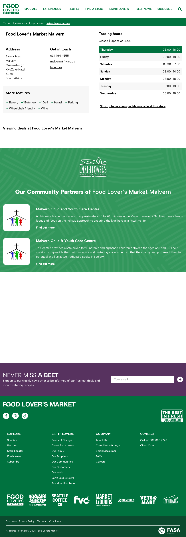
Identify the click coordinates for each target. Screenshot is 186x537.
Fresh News (143, 9)
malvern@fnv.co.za (62, 61)
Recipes (74, 9)
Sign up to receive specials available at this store (132, 106)
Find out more (45, 227)
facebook (56, 67)
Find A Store (94, 9)
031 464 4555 (59, 55)
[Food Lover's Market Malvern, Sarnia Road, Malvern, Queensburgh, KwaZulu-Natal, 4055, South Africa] (93, 317)
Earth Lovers (119, 9)
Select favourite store (60, 23)
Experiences (53, 9)
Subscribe (164, 9)
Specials (31, 9)
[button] (140, 106)
